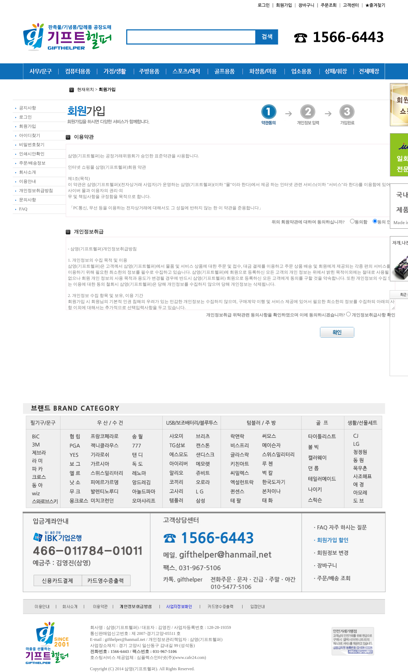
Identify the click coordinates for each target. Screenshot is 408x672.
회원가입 (24, 126)
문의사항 (24, 199)
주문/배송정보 (29, 162)
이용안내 (24, 181)
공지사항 (24, 107)
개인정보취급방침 (33, 190)
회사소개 (24, 172)
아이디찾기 (26, 135)
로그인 (22, 117)
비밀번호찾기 (29, 144)
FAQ (20, 208)
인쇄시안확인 (29, 153)
